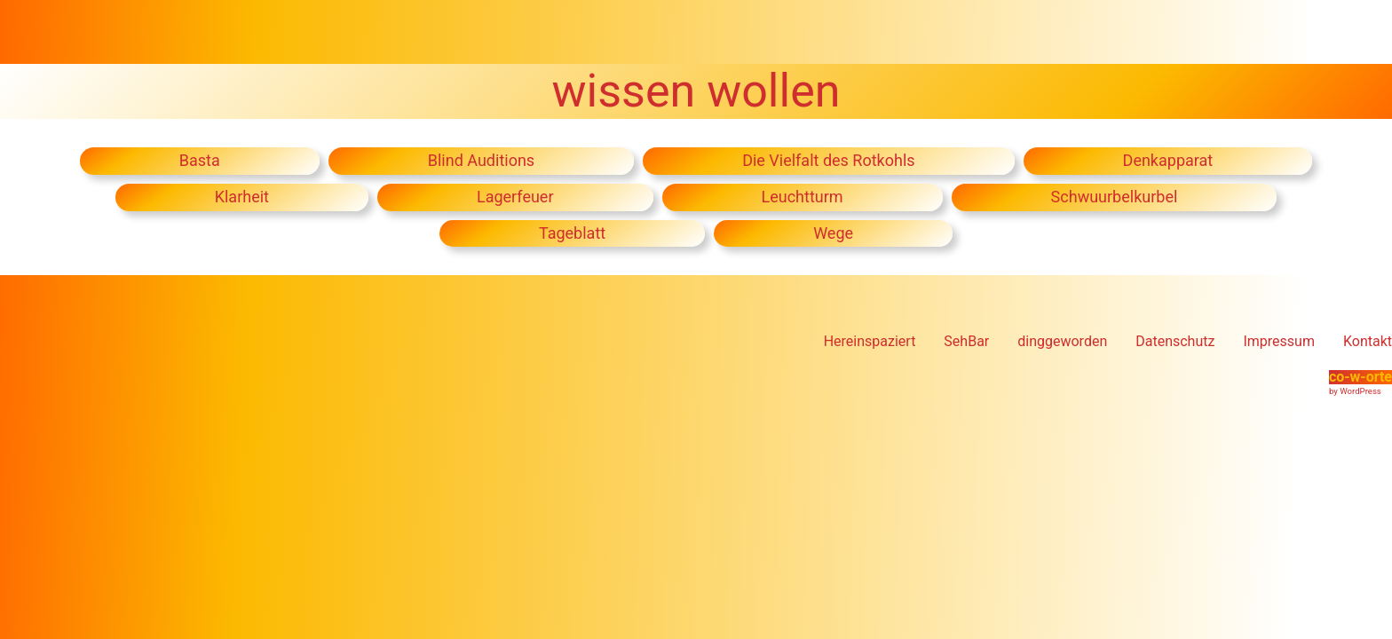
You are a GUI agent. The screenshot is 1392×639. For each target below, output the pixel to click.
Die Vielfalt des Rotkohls (828, 160)
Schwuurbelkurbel (1114, 196)
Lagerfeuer (515, 196)
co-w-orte (1360, 376)
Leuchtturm (802, 196)
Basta (199, 160)
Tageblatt (572, 233)
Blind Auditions (481, 160)
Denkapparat (1168, 160)
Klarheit (242, 196)
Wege (833, 233)
